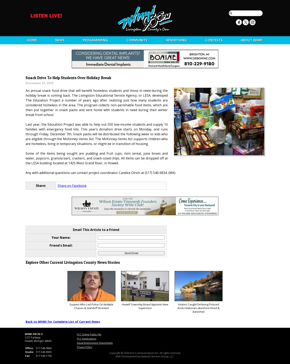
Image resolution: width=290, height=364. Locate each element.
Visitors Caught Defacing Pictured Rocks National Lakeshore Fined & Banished (198, 292)
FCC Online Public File (89, 334)
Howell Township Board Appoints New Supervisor (145, 290)
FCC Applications (86, 338)
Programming (95, 40)
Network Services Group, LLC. (157, 356)
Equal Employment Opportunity (95, 343)
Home (32, 40)
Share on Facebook (72, 185)
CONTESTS (214, 40)
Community (137, 40)
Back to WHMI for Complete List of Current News (63, 322)
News (59, 40)
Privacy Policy (84, 347)
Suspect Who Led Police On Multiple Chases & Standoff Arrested (91, 290)
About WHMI (252, 40)
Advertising (176, 40)
